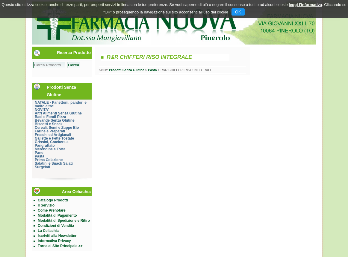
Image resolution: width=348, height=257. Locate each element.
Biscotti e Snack (49, 124)
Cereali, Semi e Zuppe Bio (57, 128)
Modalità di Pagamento (57, 215)
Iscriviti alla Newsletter (57, 236)
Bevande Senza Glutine (55, 120)
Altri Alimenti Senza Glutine (58, 113)
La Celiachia (48, 231)
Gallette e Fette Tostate (54, 138)
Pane (39, 153)
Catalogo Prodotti (53, 200)
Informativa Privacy (54, 241)
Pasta (39, 156)
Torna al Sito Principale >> (60, 246)
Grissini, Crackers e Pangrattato (52, 144)
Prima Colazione (49, 160)
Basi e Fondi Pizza (50, 117)
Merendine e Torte (50, 149)
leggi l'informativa (305, 4)
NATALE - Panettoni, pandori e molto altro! (61, 104)
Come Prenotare (52, 210)
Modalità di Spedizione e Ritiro (64, 220)
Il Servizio (46, 205)
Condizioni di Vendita (56, 226)
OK (238, 12)
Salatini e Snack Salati (54, 163)
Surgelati (42, 167)
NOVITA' (42, 110)
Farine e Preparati (50, 131)
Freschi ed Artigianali (53, 135)
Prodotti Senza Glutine (126, 70)
